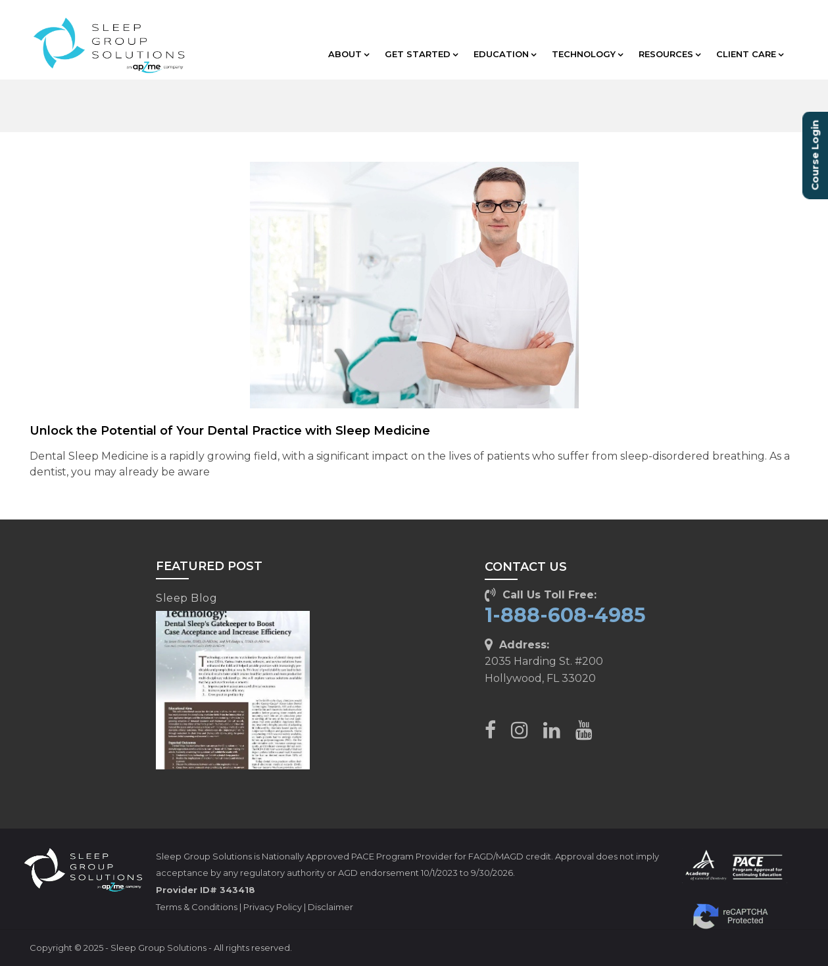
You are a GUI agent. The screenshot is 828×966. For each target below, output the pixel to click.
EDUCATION (505, 54)
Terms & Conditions (196, 907)
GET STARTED (421, 54)
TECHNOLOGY (587, 54)
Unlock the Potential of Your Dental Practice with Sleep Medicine (230, 430)
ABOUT (348, 54)
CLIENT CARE (749, 54)
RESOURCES (669, 54)
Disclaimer (330, 907)
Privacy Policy (272, 907)
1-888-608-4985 (565, 615)
